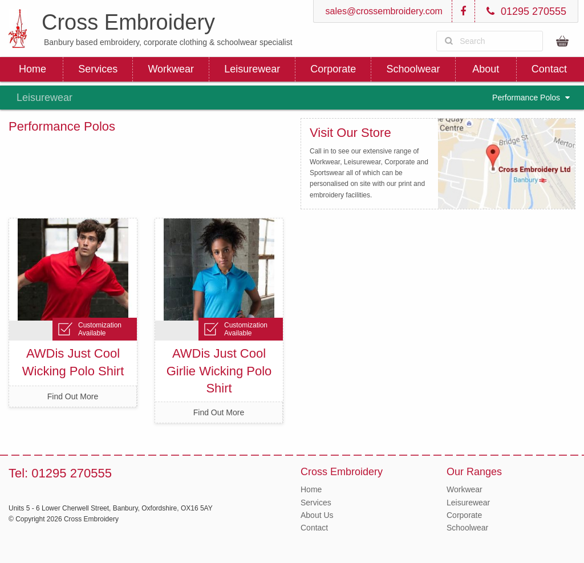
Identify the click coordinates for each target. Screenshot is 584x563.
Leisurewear (252, 69)
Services (97, 69)
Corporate (333, 69)
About (485, 69)
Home (32, 69)
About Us (317, 515)
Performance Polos (531, 97)
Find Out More (72, 396)
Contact (549, 69)
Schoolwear (413, 69)
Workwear (171, 69)
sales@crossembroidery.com (383, 11)
